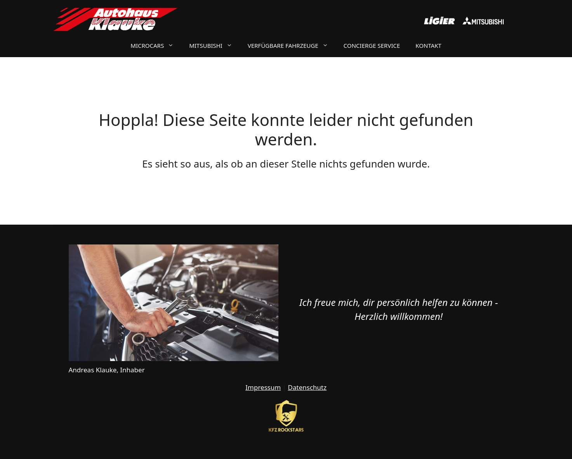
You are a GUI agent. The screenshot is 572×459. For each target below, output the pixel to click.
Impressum (263, 387)
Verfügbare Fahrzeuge (292, 45)
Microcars (155, 45)
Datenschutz (307, 387)
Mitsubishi (214, 45)
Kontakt (429, 45)
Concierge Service (372, 45)
